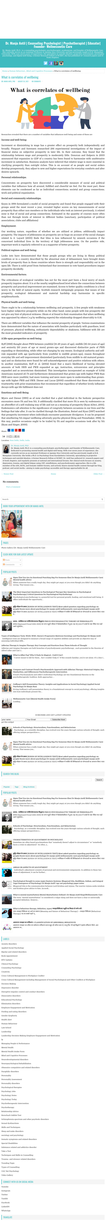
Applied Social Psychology (12, 948)
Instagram (5, 1191)
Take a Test (6, 1151)
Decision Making (8, 984)
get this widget (7, 722)
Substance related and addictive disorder (19, 1147)
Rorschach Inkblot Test (11, 1115)
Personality (6, 1075)
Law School (6, 1028)
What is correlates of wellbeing (20, 77)
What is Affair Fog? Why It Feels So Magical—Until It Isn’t (38, 655)
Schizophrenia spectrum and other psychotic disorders (25, 1119)
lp (2, 1039)
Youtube (4, 1187)
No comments (36, 81)
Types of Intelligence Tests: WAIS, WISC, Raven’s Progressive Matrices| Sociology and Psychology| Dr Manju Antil (51, 636)
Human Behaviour (17, 71)
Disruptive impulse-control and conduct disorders (23, 992)
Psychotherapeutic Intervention (15, 1103)
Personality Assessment (11, 1079)
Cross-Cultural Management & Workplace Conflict (22, 976)
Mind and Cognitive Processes (39, 71)
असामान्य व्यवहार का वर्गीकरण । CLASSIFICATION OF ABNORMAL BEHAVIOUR (44, 922)
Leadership (6, 1032)
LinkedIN (5, 1207)
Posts (6, 560)
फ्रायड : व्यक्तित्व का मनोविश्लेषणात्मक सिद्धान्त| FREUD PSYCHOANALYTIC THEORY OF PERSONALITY (53, 621)
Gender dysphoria (9, 1016)
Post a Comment (13, 487)
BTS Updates (6, 960)
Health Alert (6, 1020)
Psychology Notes (9, 1095)
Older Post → (99, 474)
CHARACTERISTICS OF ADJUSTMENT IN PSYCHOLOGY (38, 840)
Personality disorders (10, 1083)
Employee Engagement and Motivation (18, 1008)
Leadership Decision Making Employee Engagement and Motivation (30, 1036)
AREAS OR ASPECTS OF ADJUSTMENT (30, 867)
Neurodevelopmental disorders (14, 1059)
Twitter (4, 1195)
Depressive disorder (10, 988)
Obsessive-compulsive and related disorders (20, 1067)
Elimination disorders (10, 1004)
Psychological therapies (11, 1087)
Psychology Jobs (8, 1091)
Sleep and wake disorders (12, 1131)
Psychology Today (9, 1099)
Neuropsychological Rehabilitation (16, 1063)
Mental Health (7, 1047)
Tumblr (4, 1199)
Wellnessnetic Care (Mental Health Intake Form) (34, 699)
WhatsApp (5, 1211)
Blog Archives (29, 787)
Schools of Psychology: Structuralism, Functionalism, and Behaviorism (44, 727)
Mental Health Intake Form (13, 1051)
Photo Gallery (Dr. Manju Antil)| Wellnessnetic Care (23, 548)
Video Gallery (7, 1175)
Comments (9, 565)
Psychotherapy (7, 1107)
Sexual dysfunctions (10, 1123)
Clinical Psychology (9, 964)
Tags (16, 787)
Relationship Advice (9, 1111)
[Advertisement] (53, 19)
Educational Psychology (11, 1000)
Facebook (5, 1203)
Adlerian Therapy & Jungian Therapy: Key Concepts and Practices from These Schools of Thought (44, 645)
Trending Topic (8, 1163)
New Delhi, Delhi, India (20, 440)
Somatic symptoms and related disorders (19, 1139)
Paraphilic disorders (10, 1071)
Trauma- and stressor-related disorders (18, 1159)
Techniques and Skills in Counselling (17, 1155)
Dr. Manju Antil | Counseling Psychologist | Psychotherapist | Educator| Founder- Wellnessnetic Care (52, 45)
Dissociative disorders (11, 996)
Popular (7, 787)
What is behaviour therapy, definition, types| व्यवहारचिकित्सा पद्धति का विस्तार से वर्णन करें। (47, 909)
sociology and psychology (12, 1135)
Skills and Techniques (10, 1127)
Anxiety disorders (9, 944)
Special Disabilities (9, 1143)
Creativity (5, 972)
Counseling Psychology (11, 968)
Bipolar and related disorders (13, 952)
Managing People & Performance (15, 1043)
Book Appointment (9, 956)
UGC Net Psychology (10, 1171)
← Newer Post (7, 474)
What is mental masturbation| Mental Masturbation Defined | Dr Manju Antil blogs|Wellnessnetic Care (57, 895)
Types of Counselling (10, 1167)
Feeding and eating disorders (13, 1012)
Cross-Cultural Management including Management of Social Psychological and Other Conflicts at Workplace (48, 980)
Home (4, 71)
